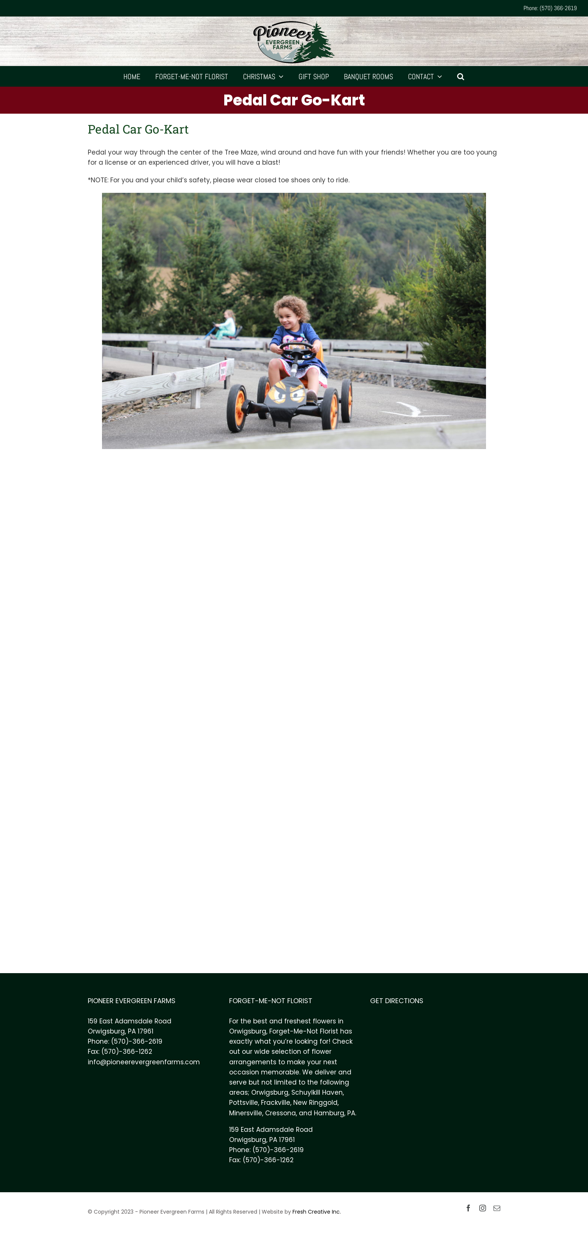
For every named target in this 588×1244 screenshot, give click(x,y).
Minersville (245, 1113)
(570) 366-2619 (558, 8)
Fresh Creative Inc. (316, 1211)
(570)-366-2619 (136, 1041)
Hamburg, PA (334, 1113)
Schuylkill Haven (317, 1092)
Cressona (280, 1113)
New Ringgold (315, 1102)
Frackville (275, 1102)
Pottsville (243, 1102)
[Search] (461, 76)
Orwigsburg (269, 1092)
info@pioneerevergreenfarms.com (144, 1062)
